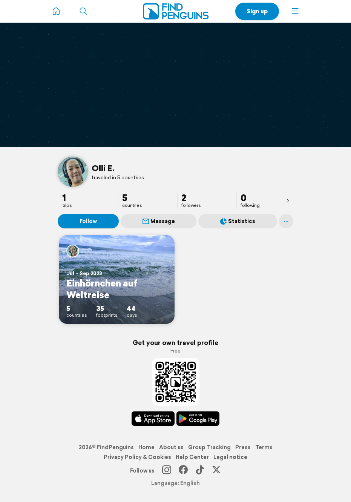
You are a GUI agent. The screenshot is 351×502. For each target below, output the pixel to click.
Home (146, 447)
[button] (295, 11)
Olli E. (103, 168)
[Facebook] (183, 470)
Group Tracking (209, 447)
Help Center (192, 457)
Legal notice (230, 457)
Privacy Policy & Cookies (137, 457)
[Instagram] (166, 470)
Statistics (237, 221)
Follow (88, 221)
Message (159, 221)
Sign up (257, 11)
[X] (216, 470)
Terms (264, 447)
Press (243, 447)
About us (171, 447)
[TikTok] (199, 470)
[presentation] (287, 200)
